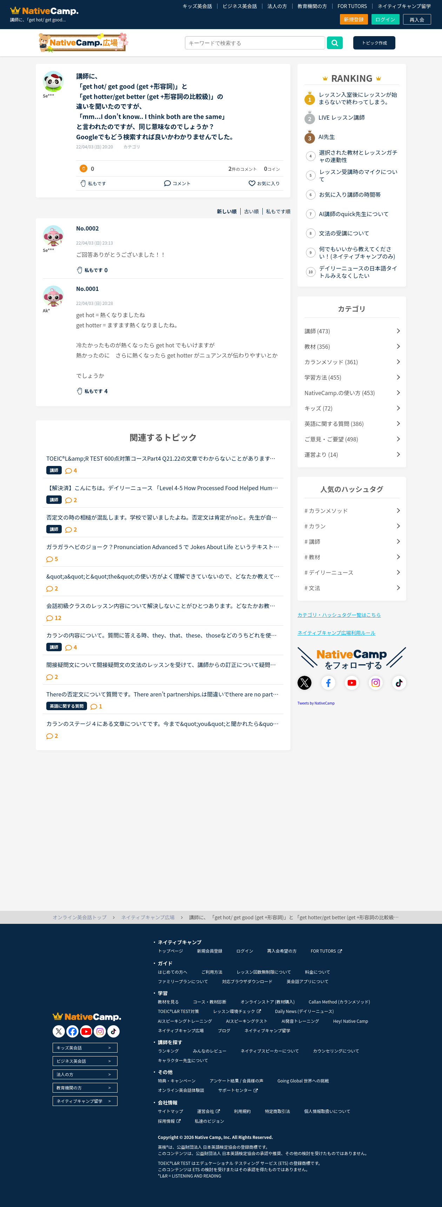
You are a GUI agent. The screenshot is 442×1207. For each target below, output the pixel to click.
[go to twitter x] (59, 1031)
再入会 (417, 19)
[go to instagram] (100, 1031)
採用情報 (169, 1121)
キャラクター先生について (183, 1060)
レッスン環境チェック (237, 1011)
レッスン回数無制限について (263, 972)
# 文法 (312, 588)
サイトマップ (170, 1111)
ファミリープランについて (183, 981)
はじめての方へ (172, 972)
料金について (317, 972)
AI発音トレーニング (300, 1021)
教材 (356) (317, 346)
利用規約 (242, 1111)
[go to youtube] (86, 1031)
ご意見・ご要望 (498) (331, 439)
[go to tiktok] (113, 1031)
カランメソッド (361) (331, 362)
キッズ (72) (318, 408)
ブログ (224, 1030)
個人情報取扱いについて (327, 1111)
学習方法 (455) (322, 377)
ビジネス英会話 (239, 5)
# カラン (315, 526)
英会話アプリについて (308, 981)
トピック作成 (374, 43)
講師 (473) (317, 331)
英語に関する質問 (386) (334, 423)
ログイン (385, 19)
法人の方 (277, 5)
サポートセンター (238, 1090)
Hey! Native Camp (350, 1021)
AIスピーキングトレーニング (185, 1021)
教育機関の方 (312, 5)
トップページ (170, 951)
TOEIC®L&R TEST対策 (178, 1011)
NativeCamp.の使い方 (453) (339, 392)
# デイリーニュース (329, 572)
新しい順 (227, 211)
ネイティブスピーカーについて (270, 1051)
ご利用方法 (211, 972)
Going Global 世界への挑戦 (303, 1080)
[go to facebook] (72, 1031)
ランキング (168, 1051)
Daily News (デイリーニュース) (304, 1011)
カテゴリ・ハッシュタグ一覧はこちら (339, 614)
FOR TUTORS (352, 5)
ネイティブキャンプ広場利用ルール (336, 632)
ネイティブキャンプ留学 (404, 5)
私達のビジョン (209, 1121)
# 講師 (312, 541)
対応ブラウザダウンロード (247, 981)
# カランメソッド (326, 510)
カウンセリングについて (336, 1051)
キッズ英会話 (197, 5)
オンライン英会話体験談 (181, 1090)
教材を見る (168, 1002)
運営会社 (208, 1111)
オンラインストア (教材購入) (267, 1002)
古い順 (251, 211)
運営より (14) (321, 454)
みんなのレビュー (210, 1051)
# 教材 (312, 557)
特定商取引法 (277, 1111)
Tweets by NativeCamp (316, 703)
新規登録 (354, 19)
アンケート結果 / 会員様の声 (236, 1080)
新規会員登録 (209, 951)
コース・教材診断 (209, 1002)
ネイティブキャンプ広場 (181, 1030)
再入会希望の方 (282, 951)
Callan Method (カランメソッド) (339, 1002)
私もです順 (278, 211)
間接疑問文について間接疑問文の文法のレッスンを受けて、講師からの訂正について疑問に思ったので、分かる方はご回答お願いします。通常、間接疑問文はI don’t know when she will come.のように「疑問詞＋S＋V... (163, 664)
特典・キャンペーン (176, 1080)
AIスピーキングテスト (246, 1021)
